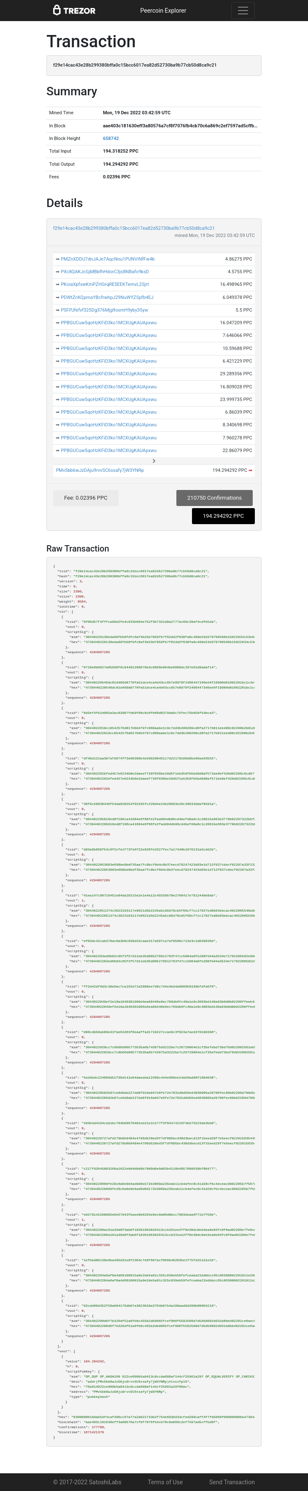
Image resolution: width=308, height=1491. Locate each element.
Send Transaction (232, 1482)
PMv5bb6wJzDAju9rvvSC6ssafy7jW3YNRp (99, 470)
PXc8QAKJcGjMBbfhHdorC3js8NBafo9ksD (105, 272)
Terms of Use (165, 1482)
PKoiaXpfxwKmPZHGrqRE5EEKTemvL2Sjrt (105, 284)
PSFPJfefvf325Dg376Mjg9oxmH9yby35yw (104, 310)
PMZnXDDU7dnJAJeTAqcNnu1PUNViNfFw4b (108, 259)
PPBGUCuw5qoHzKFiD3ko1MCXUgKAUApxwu (109, 323)
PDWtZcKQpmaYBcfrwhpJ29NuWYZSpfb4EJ (107, 297)
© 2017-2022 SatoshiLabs (87, 1482)
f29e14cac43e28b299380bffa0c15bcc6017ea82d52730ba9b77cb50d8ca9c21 (134, 228)
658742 (111, 138)
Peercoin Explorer (163, 10)
